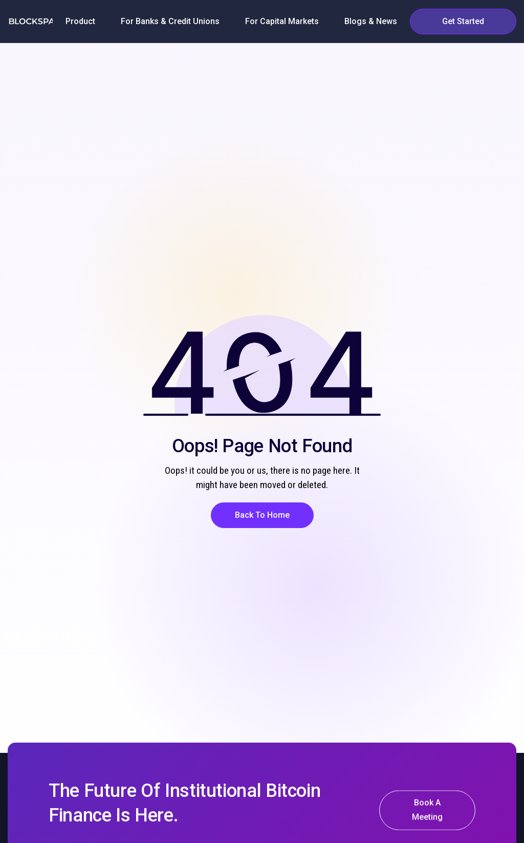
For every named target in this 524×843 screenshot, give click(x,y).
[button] (80, 21)
